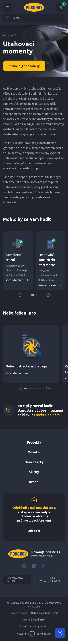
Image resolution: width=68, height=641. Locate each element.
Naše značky (34, 462)
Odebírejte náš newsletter (32, 507)
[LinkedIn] (34, 566)
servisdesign (40, 634)
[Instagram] (44, 566)
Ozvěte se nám (47, 415)
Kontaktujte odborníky (24, 66)
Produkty (34, 442)
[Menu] (7, 7)
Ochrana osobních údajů (44, 613)
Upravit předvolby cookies (34, 626)
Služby (34, 472)
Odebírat (34, 530)
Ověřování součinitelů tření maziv (46, 260)
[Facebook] (24, 566)
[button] (32, 295)
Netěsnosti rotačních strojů (26, 366)
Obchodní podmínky (34, 619)
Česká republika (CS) (49, 579)
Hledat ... (13, 18)
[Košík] (60, 7)
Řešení (9, 35)
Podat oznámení (19, 613)
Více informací (17, 280)
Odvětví (34, 452)
